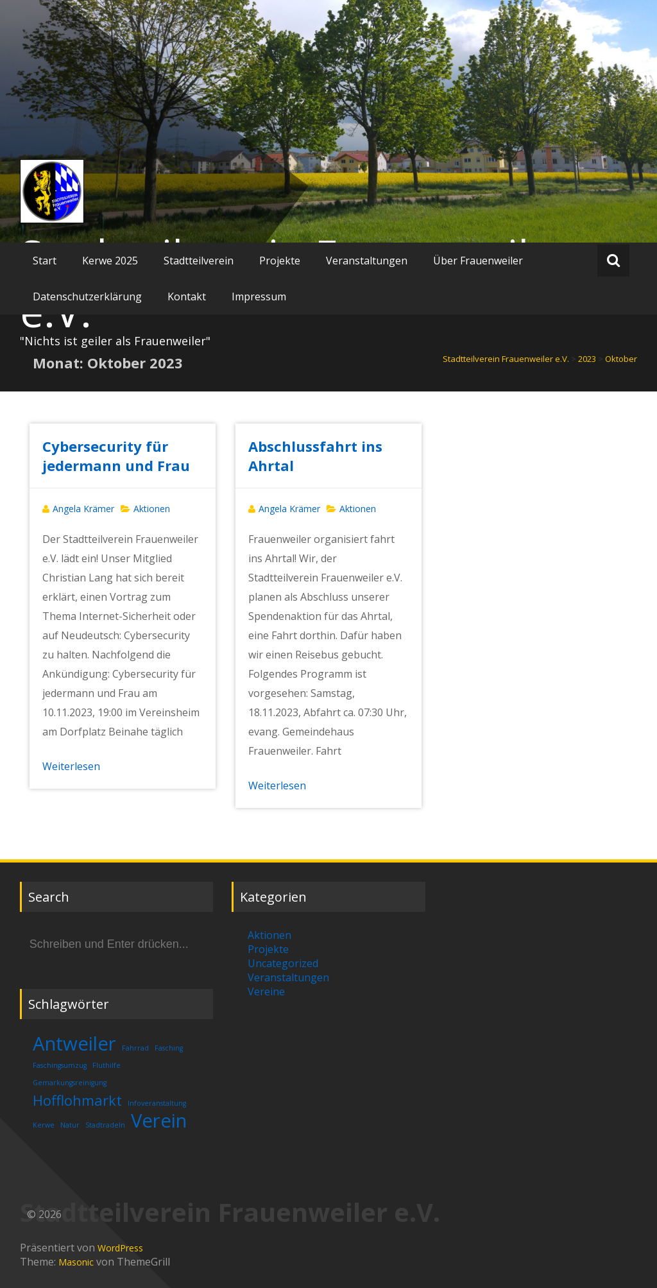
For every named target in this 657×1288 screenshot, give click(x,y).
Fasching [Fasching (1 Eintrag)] (169, 1047)
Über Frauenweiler (478, 260)
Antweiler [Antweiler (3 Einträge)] (74, 1043)
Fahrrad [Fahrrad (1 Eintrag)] (135, 1047)
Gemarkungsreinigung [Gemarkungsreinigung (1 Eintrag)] (70, 1082)
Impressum (259, 296)
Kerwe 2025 (110, 260)
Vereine (266, 991)
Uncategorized (283, 963)
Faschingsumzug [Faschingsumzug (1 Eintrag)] (60, 1065)
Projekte (279, 260)
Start (44, 260)
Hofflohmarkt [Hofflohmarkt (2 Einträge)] (77, 1100)
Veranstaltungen (366, 260)
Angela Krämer (83, 508)
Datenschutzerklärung (87, 296)
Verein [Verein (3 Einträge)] (159, 1120)
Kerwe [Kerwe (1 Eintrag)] (44, 1125)
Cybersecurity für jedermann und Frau (116, 455)
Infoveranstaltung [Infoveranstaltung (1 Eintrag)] (157, 1103)
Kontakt (186, 296)
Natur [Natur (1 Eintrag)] (70, 1125)
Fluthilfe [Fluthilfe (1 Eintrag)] (106, 1065)
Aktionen (151, 508)
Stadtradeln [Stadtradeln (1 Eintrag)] (105, 1125)
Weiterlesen (71, 766)
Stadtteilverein (199, 260)
